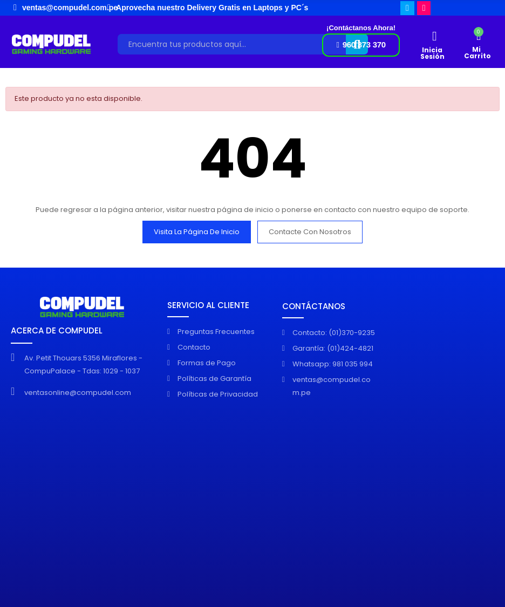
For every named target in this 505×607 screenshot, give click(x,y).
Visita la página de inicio (197, 232)
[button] (360, 45)
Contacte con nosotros (310, 232)
